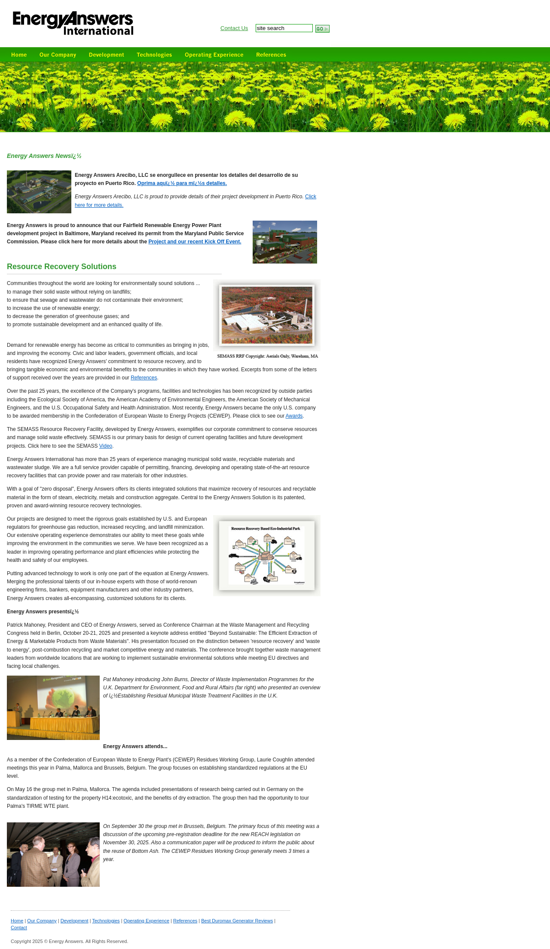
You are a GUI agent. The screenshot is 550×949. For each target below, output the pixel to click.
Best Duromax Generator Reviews (237, 920)
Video (105, 446)
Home (17, 920)
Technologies (105, 920)
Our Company (41, 920)
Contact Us (234, 28)
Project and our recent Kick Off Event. (194, 242)
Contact (19, 927)
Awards (294, 416)
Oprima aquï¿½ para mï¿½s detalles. (182, 183)
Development (75, 920)
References (144, 378)
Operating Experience (146, 920)
